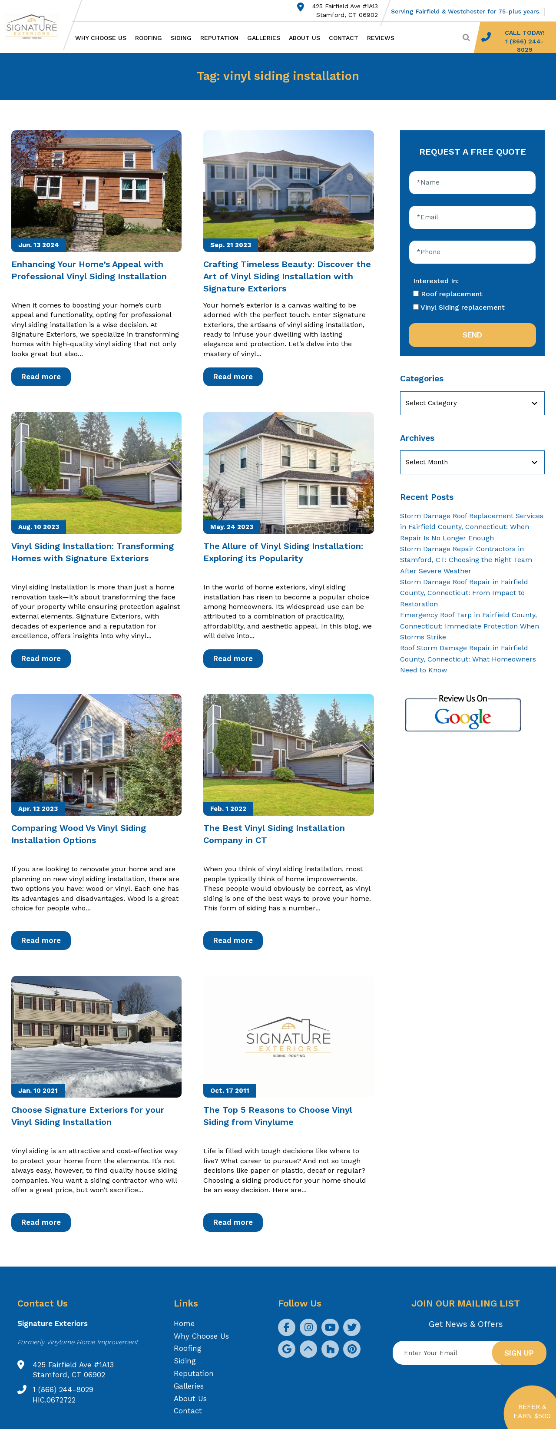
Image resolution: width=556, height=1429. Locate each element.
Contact (343, 37)
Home (184, 1323)
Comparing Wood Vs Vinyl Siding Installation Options (78, 834)
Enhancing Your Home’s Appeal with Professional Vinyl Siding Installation (89, 270)
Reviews (380, 37)
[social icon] (286, 1327)
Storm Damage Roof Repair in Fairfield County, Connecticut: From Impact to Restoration (464, 593)
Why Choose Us (100, 37)
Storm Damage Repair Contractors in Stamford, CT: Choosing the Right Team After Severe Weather (466, 560)
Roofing (148, 37)
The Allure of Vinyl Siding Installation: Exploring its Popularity (283, 552)
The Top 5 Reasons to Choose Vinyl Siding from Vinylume (277, 1116)
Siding (181, 37)
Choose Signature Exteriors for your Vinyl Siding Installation (87, 1116)
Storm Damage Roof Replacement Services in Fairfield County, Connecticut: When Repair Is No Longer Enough (471, 527)
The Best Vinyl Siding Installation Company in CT (274, 834)
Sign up (519, 1353)
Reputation (219, 37)
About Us (304, 37)
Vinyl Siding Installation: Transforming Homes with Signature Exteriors (92, 552)
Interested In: (436, 281)
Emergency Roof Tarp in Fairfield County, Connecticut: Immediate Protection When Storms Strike (469, 626)
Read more (41, 376)
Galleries (263, 37)
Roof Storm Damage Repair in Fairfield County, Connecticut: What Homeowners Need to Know (468, 659)
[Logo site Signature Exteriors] (36, 26)
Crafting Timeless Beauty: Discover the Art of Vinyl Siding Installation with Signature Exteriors (287, 276)
